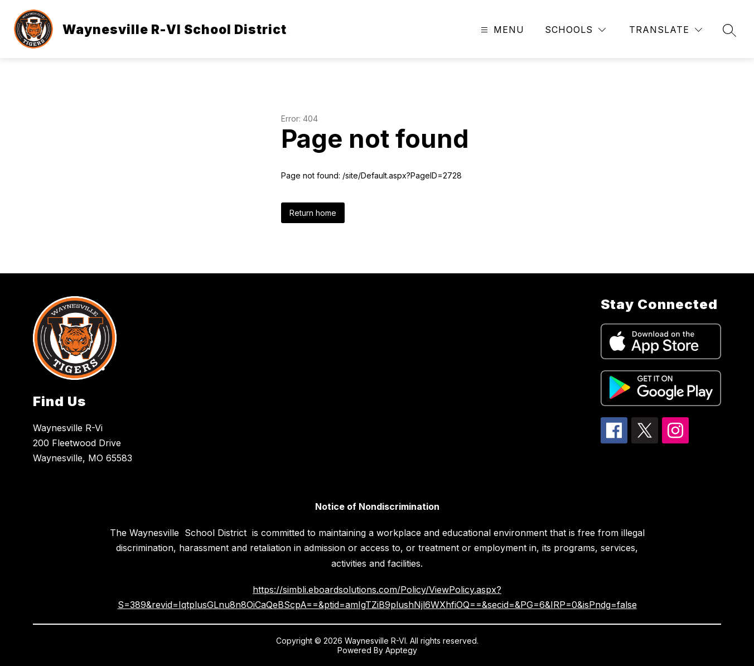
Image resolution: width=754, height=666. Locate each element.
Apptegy (401, 650)
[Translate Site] (665, 30)
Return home (312, 213)
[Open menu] (501, 30)
